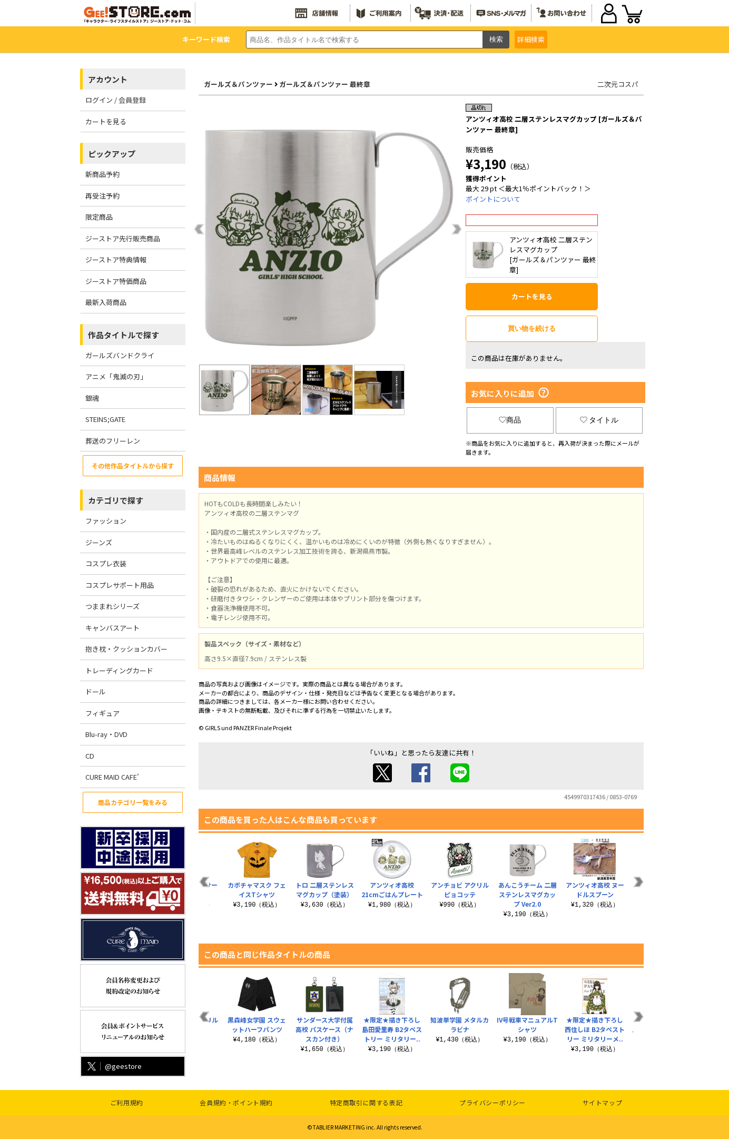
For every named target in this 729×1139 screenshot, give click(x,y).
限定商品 (99, 217)
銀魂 (92, 398)
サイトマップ (603, 1102)
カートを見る (105, 121)
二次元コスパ (617, 84)
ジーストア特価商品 (115, 281)
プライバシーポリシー (492, 1102)
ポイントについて (493, 199)
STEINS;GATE (105, 419)
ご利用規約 (126, 1102)
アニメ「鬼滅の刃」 (116, 376)
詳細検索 (531, 39)
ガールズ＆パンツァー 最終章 (324, 84)
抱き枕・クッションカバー (126, 649)
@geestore (113, 1066)
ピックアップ (111, 153)
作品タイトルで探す (123, 334)
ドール (95, 691)
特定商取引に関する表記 (366, 1102)
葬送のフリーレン (112, 441)
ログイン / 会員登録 (115, 100)
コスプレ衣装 (105, 563)
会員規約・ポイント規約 (236, 1102)
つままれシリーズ (112, 606)
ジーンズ (98, 542)
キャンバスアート (112, 628)
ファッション (105, 521)
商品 (510, 420)
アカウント (107, 79)
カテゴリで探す (115, 500)
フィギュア (102, 713)
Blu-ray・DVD (106, 734)
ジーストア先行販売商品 (122, 238)
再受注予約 (102, 196)
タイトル (599, 420)
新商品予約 (102, 174)
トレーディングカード (119, 670)
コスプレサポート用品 (119, 585)
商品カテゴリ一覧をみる (133, 802)
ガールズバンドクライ (119, 355)
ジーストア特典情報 (115, 259)
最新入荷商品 (105, 302)
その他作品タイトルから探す (133, 465)
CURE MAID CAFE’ (112, 777)
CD (89, 756)
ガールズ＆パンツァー (238, 84)
